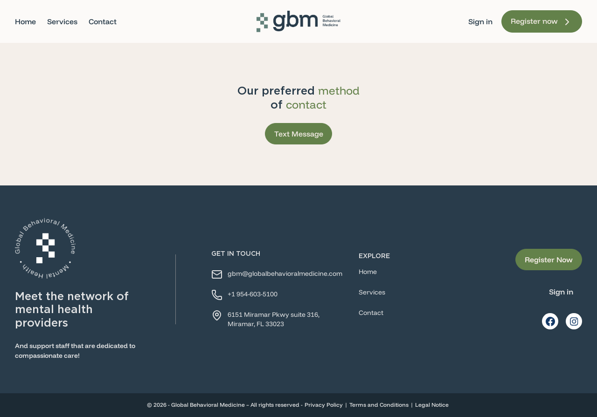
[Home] (298, 21)
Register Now (549, 259)
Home (25, 21)
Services (62, 21)
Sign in (480, 21)
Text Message (298, 133)
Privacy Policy (324, 404)
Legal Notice (432, 404)
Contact (103, 21)
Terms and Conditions (379, 404)
